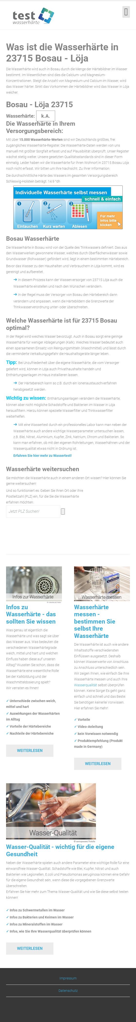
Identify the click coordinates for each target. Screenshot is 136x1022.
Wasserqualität (85, 685)
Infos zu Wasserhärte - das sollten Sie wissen (31, 614)
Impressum (68, 978)
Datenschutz (68, 991)
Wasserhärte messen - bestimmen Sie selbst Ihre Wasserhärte (94, 621)
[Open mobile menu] (126, 12)
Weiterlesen (29, 750)
